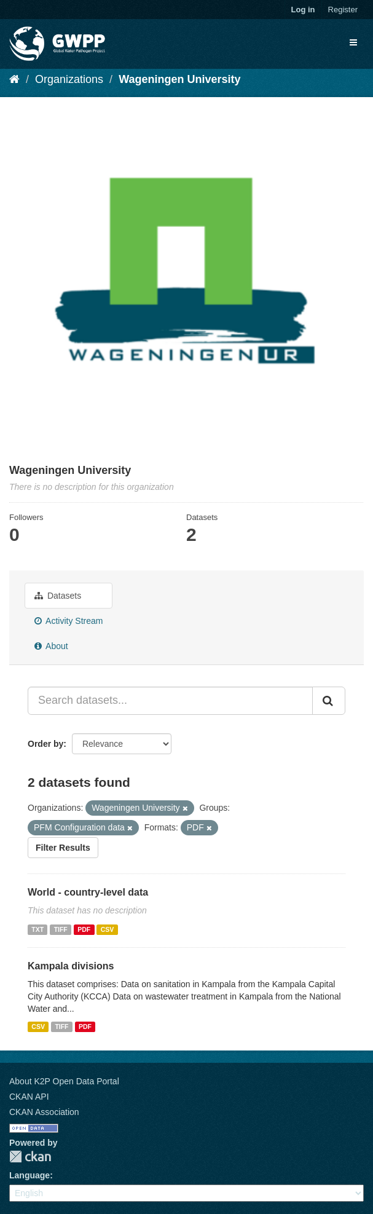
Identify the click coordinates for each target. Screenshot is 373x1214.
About (51, 646)
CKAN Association (44, 1112)
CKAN (30, 1156)
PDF (83, 929)
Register (343, 9)
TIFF (61, 929)
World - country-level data (88, 892)
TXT (37, 929)
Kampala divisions (71, 966)
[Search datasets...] (170, 701)
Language (29, 1175)
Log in (303, 9)
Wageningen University (179, 79)
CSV (107, 929)
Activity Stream (68, 621)
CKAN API (29, 1097)
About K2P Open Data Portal (64, 1081)
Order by (45, 744)
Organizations (69, 79)
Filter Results (63, 848)
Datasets (57, 596)
